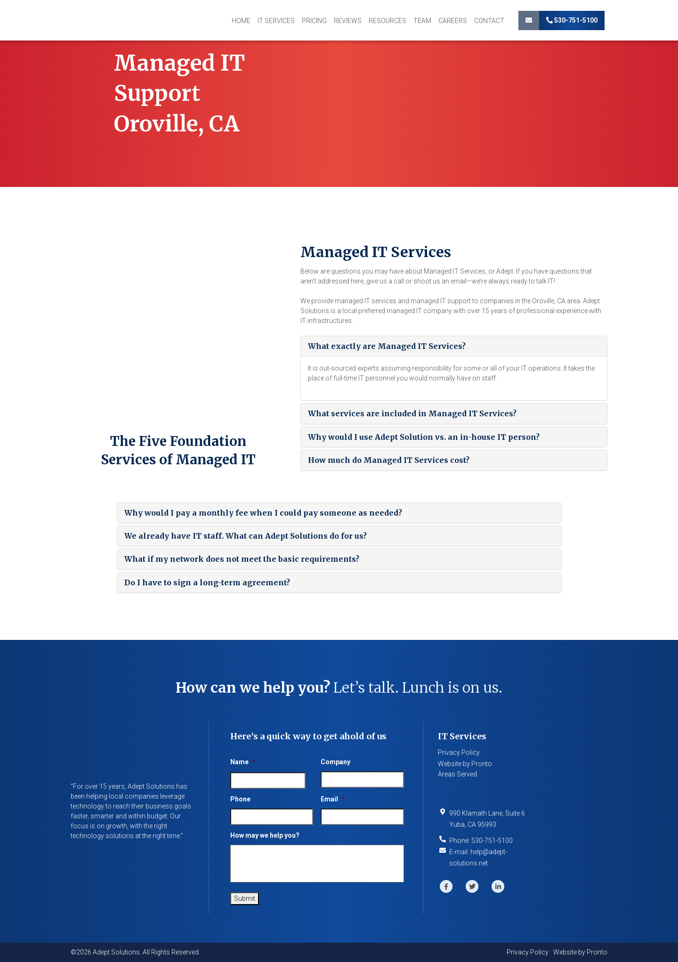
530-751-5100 (571, 20)
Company (335, 762)
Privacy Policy (459, 752)
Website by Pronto (465, 764)
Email (333, 799)
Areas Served (457, 774)
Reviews (348, 20)
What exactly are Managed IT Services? (387, 346)
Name (243, 762)
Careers (452, 20)
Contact (489, 20)
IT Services (276, 20)
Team (422, 20)
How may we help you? (264, 835)
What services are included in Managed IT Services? (412, 413)
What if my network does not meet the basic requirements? (241, 559)
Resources (387, 20)
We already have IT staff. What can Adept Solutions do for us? (245, 536)
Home (241, 20)
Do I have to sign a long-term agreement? (207, 582)
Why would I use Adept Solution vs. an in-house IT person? (424, 437)
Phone (240, 799)
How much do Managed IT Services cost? (388, 460)
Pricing (314, 20)
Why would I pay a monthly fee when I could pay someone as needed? (263, 512)
